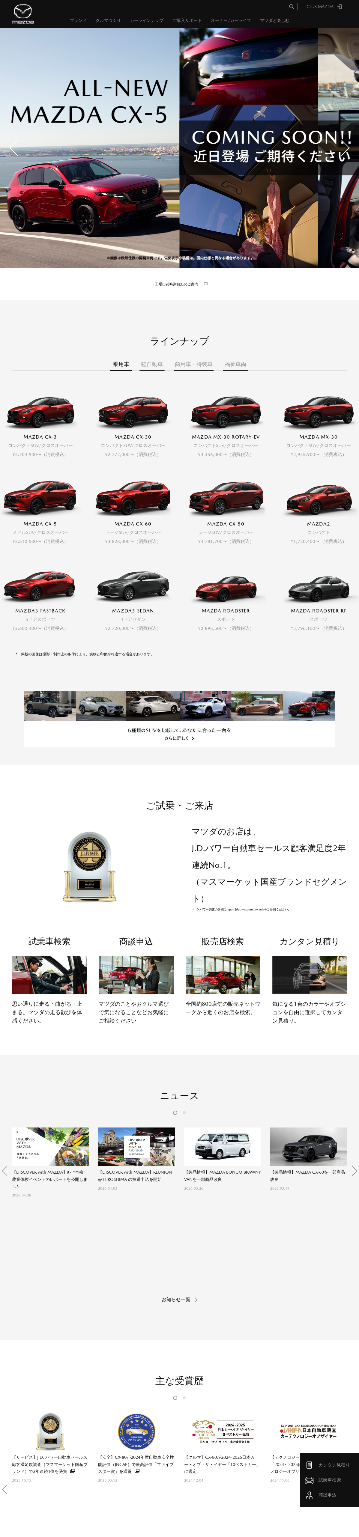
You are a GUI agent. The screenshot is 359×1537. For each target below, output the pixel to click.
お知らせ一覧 (176, 1141)
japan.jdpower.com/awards (245, 828)
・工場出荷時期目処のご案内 (174, 284)
